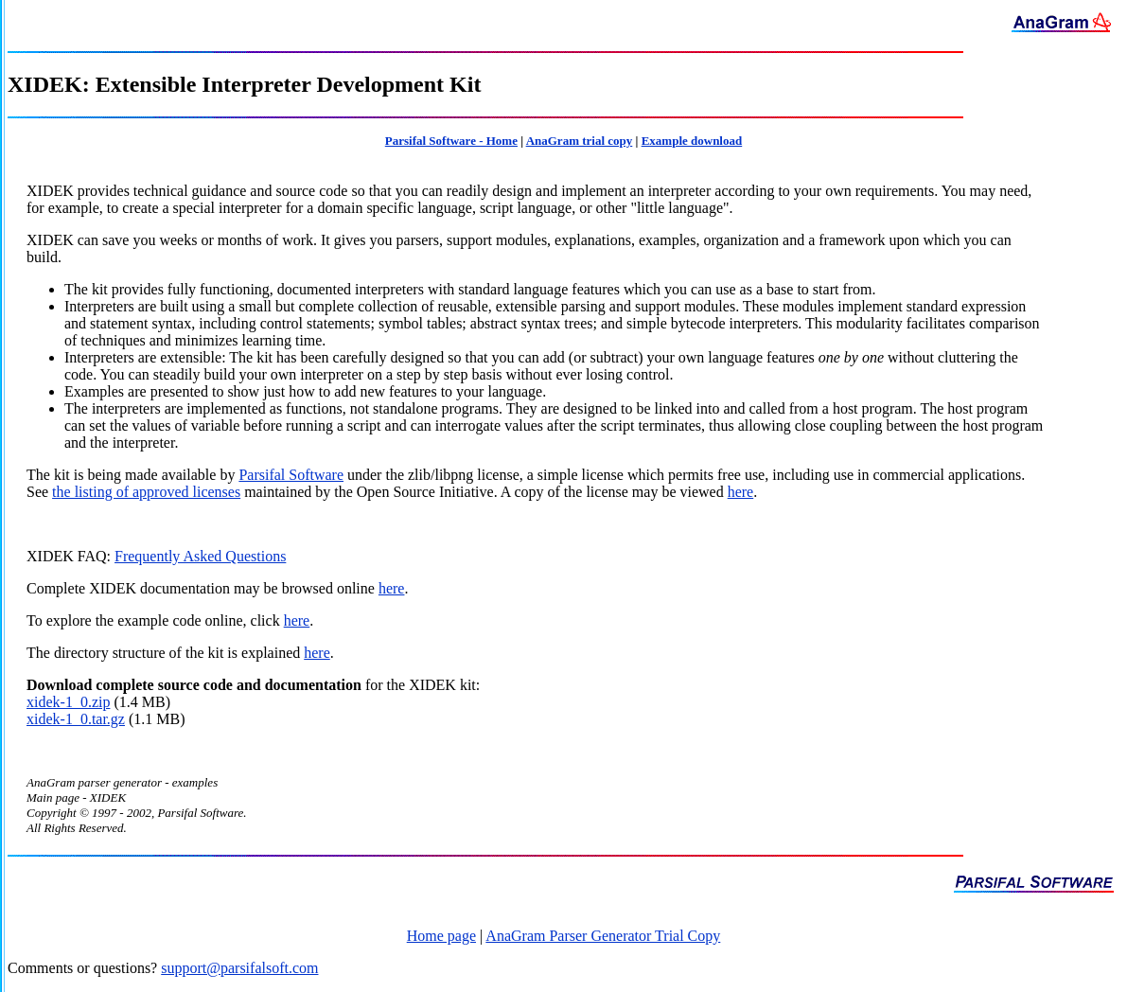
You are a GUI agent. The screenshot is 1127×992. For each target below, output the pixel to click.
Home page (441, 936)
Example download (692, 140)
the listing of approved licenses (146, 492)
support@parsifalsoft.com (239, 968)
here (741, 492)
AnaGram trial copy (579, 140)
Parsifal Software (290, 475)
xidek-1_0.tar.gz (75, 719)
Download (59, 685)
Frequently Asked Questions (200, 556)
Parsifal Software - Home (451, 140)
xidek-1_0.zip (68, 702)
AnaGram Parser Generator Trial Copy (602, 936)
